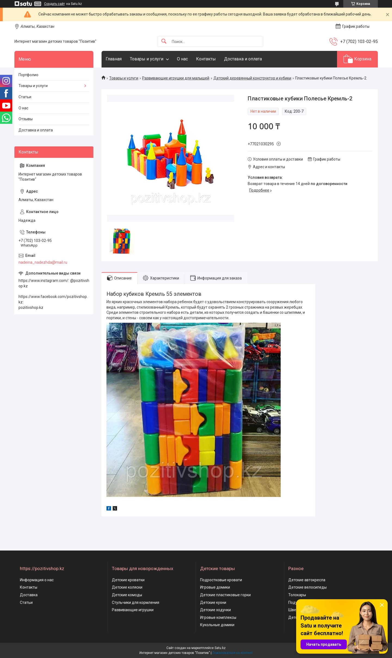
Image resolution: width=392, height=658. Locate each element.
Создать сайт (54, 4)
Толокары (297, 595)
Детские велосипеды (307, 587)
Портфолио (28, 75)
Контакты (206, 59)
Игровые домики (215, 587)
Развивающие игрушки (133, 610)
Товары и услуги (146, 59)
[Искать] (164, 41)
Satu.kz (220, 648)
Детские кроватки (128, 580)
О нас (182, 59)
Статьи (25, 97)
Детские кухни (213, 602)
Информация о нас (37, 580)
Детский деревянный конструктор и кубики (252, 78)
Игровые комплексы (218, 617)
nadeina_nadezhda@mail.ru (43, 262)
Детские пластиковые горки (225, 595)
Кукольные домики (217, 625)
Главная (114, 59)
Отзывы (26, 119)
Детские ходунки (215, 610)
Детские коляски (127, 587)
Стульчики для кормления (135, 602)
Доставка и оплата (243, 59)
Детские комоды (127, 595)
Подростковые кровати (221, 580)
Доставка (29, 595)
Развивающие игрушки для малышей (175, 78)
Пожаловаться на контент (232, 653)
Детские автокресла (306, 580)
